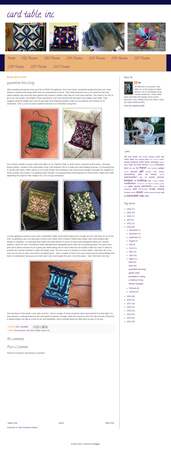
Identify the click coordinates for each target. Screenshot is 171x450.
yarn (147, 196)
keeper (128, 180)
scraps (43, 330)
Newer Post (12, 423)
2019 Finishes (38, 67)
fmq (149, 168)
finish (143, 167)
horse (162, 174)
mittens (161, 181)
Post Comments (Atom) (27, 427)
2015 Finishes (97, 58)
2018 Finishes (16, 67)
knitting (37, 330)
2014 (129, 314)
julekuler (160, 177)
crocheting (154, 162)
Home (11, 58)
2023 (129, 220)
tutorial (157, 192)
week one (132, 266)
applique (152, 157)
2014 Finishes (74, 58)
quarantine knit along (137, 269)
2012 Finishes (29, 58)
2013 (129, 318)
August (132, 241)
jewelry (152, 177)
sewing (160, 189)
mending (155, 181)
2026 (129, 209)
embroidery (159, 165)
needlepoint (149, 183)
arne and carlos (19, 330)
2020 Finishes (61, 67)
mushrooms (141, 183)
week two (132, 262)
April (131, 255)
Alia (139, 83)
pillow (161, 186)
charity (126, 162)
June (131, 248)
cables (161, 159)
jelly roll (143, 177)
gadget (161, 168)
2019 (129, 296)
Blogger (96, 444)
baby (132, 159)
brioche (156, 159)
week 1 (90, 98)
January (132, 292)
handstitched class (133, 174)
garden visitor (134, 273)
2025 (129, 213)
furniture (154, 168)
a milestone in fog (136, 280)
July (131, 244)
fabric (126, 168)
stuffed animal (149, 192)
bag (136, 159)
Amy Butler (143, 157)
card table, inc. (31, 15)
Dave (131, 165)
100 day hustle (130, 157)
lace (149, 181)
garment (134, 172)
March (132, 259)
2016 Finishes (119, 58)
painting (156, 183)
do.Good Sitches (141, 165)
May (131, 252)
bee (147, 159)
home (154, 174)
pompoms (127, 189)
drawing (151, 165)
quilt (135, 189)
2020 (129, 227)
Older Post (109, 423)
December (133, 230)
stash (139, 192)
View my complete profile (134, 106)
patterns (155, 186)
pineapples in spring (137, 276)
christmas (134, 162)
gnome (148, 172)
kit (135, 181)
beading (142, 159)
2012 (129, 322)
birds (151, 159)
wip (48, 330)
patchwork (146, 186)
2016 (129, 307)
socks (133, 192)
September (134, 237)
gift (142, 171)
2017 (129, 304)
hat (146, 174)
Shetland (127, 192)
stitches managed (136, 284)
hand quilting (158, 172)
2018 (129, 300)
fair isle (132, 168)
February (133, 288)
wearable (133, 195)
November (133, 234)
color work (30, 330)
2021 (129, 223)
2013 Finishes (52, 58)
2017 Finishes (142, 58)
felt (137, 168)
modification (130, 183)
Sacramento (142, 189)
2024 (129, 216)
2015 (129, 311)
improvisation (130, 177)
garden (126, 172)
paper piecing (134, 186)
